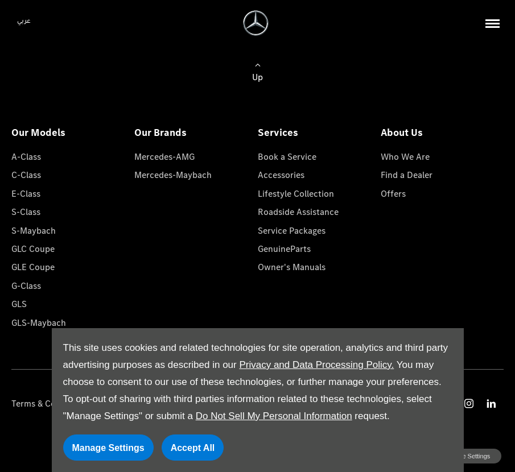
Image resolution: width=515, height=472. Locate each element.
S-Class (25, 212)
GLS (19, 304)
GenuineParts (284, 249)
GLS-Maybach (38, 323)
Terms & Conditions (49, 403)
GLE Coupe (33, 267)
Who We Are (405, 157)
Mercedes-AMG (164, 157)
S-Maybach (33, 231)
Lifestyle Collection (296, 194)
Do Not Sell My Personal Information (274, 416)
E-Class (25, 194)
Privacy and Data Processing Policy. (316, 364)
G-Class (26, 286)
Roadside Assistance (298, 212)
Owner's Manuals (292, 267)
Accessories (281, 175)
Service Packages (292, 231)
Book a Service (287, 157)
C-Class (26, 175)
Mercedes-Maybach (173, 175)
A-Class (26, 157)
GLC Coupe (33, 249)
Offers (393, 194)
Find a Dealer (406, 175)
